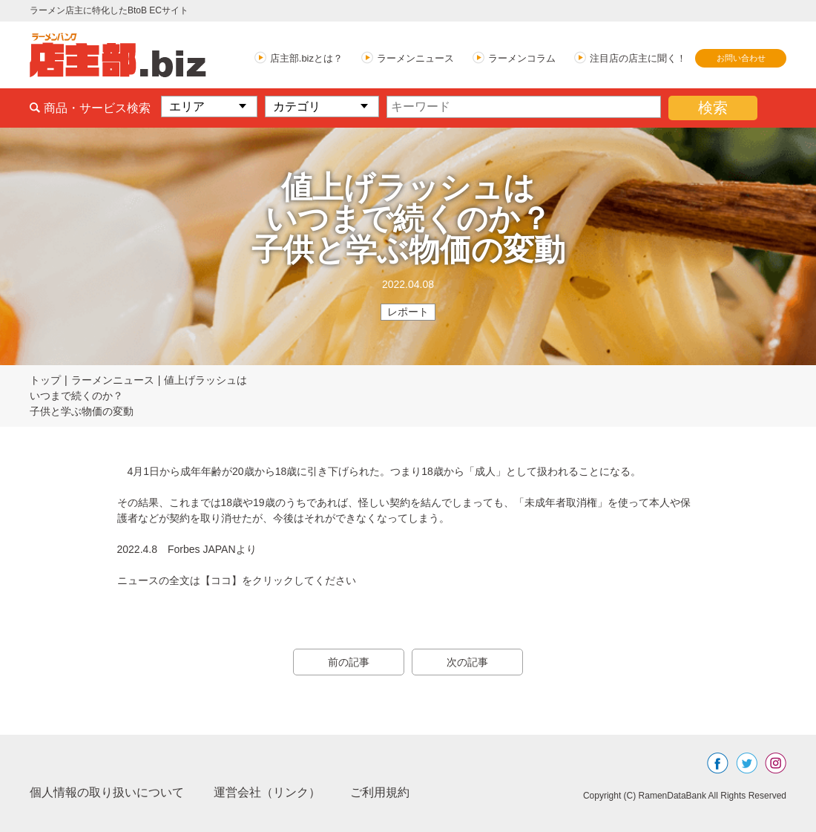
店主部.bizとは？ (306, 58)
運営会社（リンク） (267, 792)
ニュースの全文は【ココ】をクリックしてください (236, 580)
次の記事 (467, 662)
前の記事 (348, 662)
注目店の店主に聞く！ (638, 58)
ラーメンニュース (415, 58)
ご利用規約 (379, 792)
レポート (408, 312)
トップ (45, 380)
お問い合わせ (741, 57)
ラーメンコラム (522, 58)
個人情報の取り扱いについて (107, 792)
